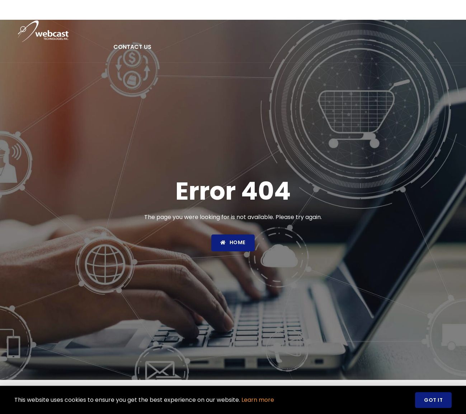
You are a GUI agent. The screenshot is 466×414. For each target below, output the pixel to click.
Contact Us (132, 47)
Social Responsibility (402, 15)
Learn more (257, 401)
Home (121, 15)
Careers (342, 15)
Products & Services (224, 15)
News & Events (293, 15)
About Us (158, 15)
